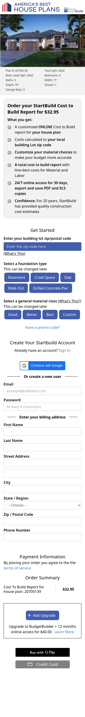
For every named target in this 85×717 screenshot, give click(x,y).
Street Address (16, 456)
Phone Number (17, 530)
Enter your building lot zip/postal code (37, 238)
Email (8, 384)
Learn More (64, 631)
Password (12, 399)
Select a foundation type (25, 263)
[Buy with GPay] (42, 652)
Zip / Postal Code (18, 514)
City (7, 482)
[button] (42, 365)
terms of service (17, 568)
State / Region (16, 498)
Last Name (13, 440)
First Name (13, 424)
